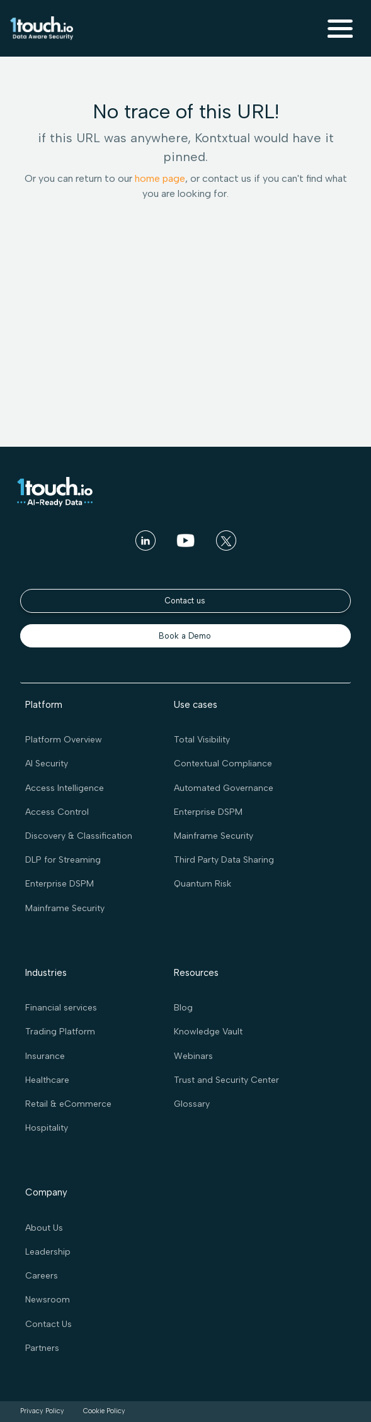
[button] (340, 28)
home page (160, 178)
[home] (41, 28)
